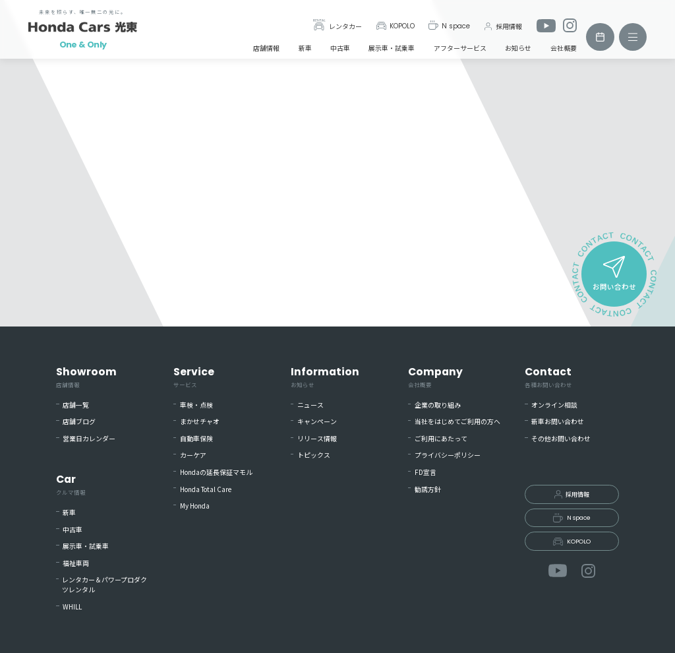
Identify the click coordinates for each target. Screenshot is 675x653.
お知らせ (518, 48)
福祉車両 (76, 563)
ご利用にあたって (441, 438)
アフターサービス (460, 48)
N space (449, 25)
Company (435, 377)
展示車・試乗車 (391, 48)
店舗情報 (266, 48)
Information (325, 377)
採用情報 (502, 26)
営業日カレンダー (89, 438)
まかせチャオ (200, 421)
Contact (548, 377)
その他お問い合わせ (561, 438)
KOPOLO (395, 26)
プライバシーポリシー (448, 455)
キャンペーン (317, 421)
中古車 (340, 48)
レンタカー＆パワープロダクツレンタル (104, 584)
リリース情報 (317, 438)
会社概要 (563, 48)
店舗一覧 (76, 405)
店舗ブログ (79, 421)
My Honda (195, 506)
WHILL (72, 606)
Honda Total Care (205, 489)
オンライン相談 (554, 405)
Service (193, 377)
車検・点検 (196, 405)
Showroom (86, 377)
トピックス (313, 455)
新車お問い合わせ (557, 421)
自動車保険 (196, 438)
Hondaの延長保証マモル (216, 472)
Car (71, 484)
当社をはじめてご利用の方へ (457, 421)
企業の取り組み (438, 405)
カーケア (193, 455)
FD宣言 (425, 472)
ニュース (310, 405)
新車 (305, 48)
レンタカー (337, 25)
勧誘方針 (428, 489)
